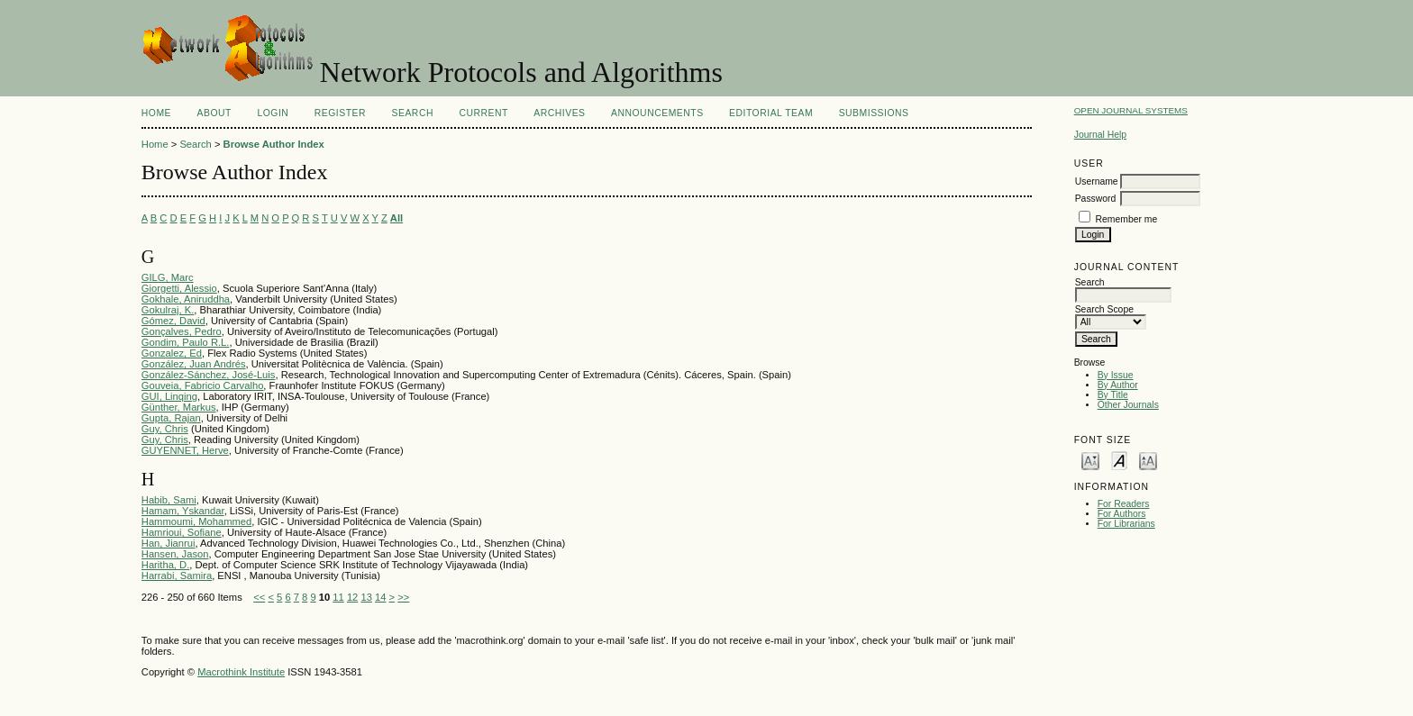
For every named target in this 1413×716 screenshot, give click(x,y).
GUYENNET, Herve (185, 450)
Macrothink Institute (241, 671)
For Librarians (1126, 524)
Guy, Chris (164, 428)
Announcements (657, 113)
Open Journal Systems (1131, 110)
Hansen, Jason (175, 553)
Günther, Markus (178, 407)
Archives (559, 113)
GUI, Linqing (169, 396)
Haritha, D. (165, 564)
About (214, 113)
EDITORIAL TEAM (771, 113)
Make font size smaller (1090, 459)
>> (403, 597)
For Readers (1124, 504)
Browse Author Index (273, 144)
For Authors (1122, 514)
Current (483, 113)
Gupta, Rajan (171, 417)
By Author (1118, 385)
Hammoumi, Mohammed (196, 521)
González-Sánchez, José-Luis (208, 374)
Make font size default (1119, 459)
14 (380, 597)
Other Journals (1128, 405)
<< (259, 597)
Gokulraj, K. (167, 309)
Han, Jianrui (168, 543)
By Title (1113, 395)
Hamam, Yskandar (182, 510)
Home (156, 113)
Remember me (1127, 219)
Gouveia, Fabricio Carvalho (202, 385)
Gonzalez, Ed (171, 353)
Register (340, 113)
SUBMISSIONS (874, 113)
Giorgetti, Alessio (179, 288)
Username (1096, 181)
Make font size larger (1148, 459)
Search (412, 113)
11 (338, 597)
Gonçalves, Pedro (181, 331)
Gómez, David (173, 320)
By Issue (1116, 375)
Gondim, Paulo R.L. (185, 342)
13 (365, 597)
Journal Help (1100, 135)
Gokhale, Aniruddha (185, 299)
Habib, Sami (168, 499)
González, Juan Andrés (193, 363)
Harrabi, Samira (176, 575)
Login (272, 113)
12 (352, 597)
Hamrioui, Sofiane (181, 532)
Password (1096, 199)
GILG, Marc (167, 277)
